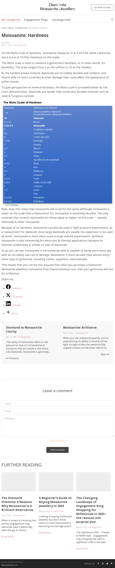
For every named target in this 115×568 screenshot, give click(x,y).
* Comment (9, 418)
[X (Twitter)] (14, 296)
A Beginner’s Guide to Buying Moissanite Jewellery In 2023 (55, 502)
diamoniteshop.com (9, 565)
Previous (12, 358)
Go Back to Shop (102, 7)
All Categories (10, 19)
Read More (7, 536)
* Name (7, 403)
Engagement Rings (36, 19)
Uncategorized (61, 19)
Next (105, 354)
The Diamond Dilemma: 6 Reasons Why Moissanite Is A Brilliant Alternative (17, 504)
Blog (11, 28)
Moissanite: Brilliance (80, 327)
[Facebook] (14, 288)
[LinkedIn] (13, 305)
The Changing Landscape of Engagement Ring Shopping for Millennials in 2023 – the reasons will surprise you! (91, 510)
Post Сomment (57, 450)
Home (4, 28)
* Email (7, 411)
